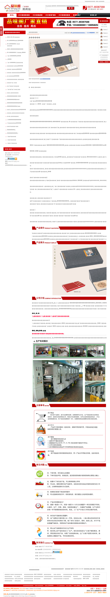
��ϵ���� (39, 585)
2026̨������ (45, 78)
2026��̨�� (37, 15)
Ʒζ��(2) (104, 36)
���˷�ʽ (93, 15)
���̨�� (37, 578)
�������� (61, 6)
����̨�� (18, 574)
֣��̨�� (54, 6)
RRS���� (61, 585)
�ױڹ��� (96, 576)
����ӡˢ (76, 6)
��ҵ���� (100, 1)
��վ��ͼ (77, 585)
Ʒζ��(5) (104, 40)
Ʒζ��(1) (104, 33)
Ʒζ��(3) (104, 43)
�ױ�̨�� (66, 578)
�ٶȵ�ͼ (84, 585)
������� (77, 574)
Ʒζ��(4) (104, 47)
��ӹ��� (57, 574)
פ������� (48, 576)
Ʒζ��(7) (104, 29)
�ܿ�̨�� (75, 576)
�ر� (100, 569)
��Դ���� (38, 574)
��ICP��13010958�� (33, 588)
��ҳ (12, 15)
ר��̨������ (89, 1)
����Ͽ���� (9, 574)
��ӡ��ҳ (90, 569)
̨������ (69, 6)
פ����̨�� (77, 578)
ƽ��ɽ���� (18, 578)
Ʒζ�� (12, 596)
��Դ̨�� (86, 578)
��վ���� (49, 585)
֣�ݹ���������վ (78, 32)
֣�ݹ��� (48, 6)
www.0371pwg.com (13, 161)
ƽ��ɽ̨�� (17, 580)
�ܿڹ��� (17, 576)
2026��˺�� (50, 15)
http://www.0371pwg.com (29, 596)
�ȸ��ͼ (69, 585)
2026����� (24, 15)
